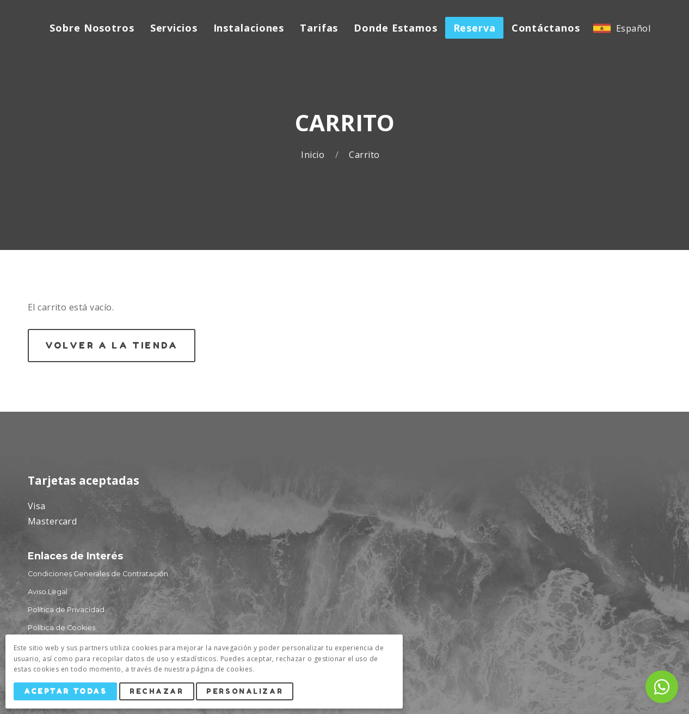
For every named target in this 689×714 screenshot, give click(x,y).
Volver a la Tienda (112, 345)
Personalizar (245, 691)
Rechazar (156, 691)
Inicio (314, 155)
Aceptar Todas (65, 691)
